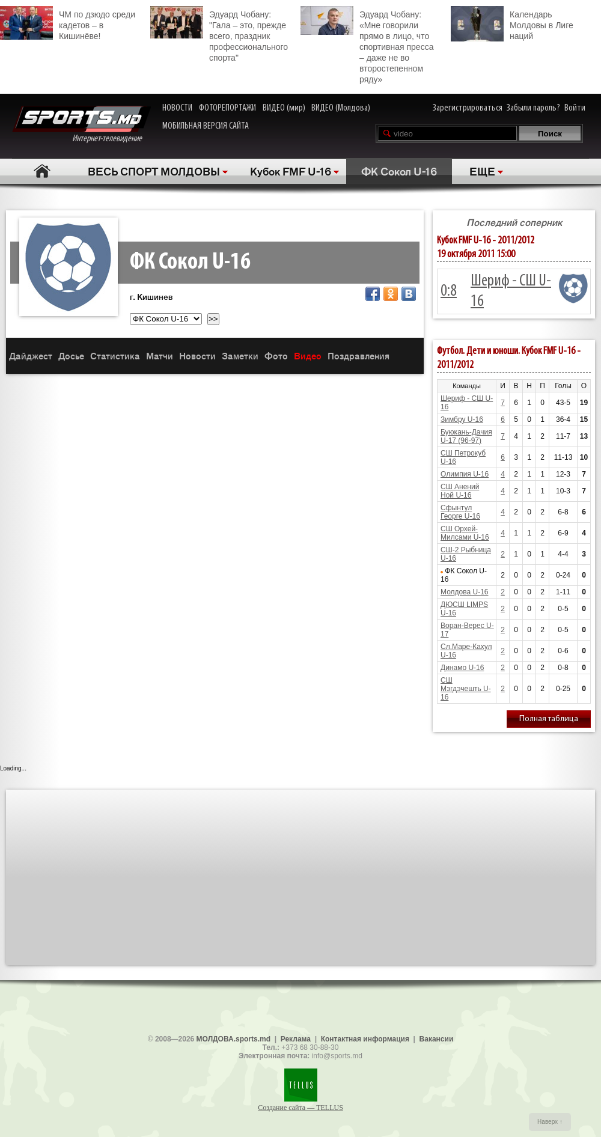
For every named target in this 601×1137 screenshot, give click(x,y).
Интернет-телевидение (81, 125)
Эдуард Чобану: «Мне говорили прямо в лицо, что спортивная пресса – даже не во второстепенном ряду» (366, 45)
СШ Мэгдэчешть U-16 (466, 688)
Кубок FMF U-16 (290, 170)
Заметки (240, 355)
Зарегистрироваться (467, 108)
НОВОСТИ (177, 108)
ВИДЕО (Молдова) (340, 108)
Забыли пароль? (533, 108)
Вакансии (436, 1039)
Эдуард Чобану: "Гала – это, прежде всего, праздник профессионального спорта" (219, 34)
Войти (574, 108)
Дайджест (30, 355)
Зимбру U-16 (462, 419)
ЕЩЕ (482, 170)
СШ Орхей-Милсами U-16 (465, 533)
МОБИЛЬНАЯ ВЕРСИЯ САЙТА (205, 126)
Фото (276, 355)
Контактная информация (365, 1039)
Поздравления (358, 355)
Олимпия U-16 (465, 474)
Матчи (159, 355)
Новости (197, 355)
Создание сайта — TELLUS (300, 1107)
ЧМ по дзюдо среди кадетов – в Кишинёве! (67, 23)
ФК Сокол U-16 (399, 170)
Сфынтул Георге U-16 (460, 512)
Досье (71, 355)
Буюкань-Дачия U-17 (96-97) (466, 436)
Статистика (115, 355)
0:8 (449, 291)
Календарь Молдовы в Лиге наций (512, 23)
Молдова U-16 (464, 592)
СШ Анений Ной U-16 (460, 491)
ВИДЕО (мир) (284, 108)
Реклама (296, 1039)
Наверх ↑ (550, 1121)
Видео (308, 355)
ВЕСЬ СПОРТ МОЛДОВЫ (154, 170)
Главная (42, 171)
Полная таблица (548, 719)
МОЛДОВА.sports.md (233, 1039)
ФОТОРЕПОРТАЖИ (227, 108)
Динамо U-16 (462, 667)
